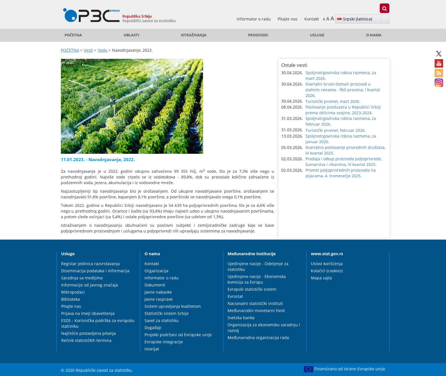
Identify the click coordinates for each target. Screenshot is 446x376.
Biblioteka (70, 299)
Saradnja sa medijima (82, 278)
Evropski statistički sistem (252, 289)
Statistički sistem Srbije (166, 313)
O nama (373, 35)
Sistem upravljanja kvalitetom (172, 306)
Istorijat (151, 349)
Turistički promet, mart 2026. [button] (332, 101)
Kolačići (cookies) (327, 270)
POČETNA (73, 35)
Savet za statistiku (161, 320)
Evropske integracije (163, 341)
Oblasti (131, 35)
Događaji (152, 327)
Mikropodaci (73, 292)
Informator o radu (254, 19)
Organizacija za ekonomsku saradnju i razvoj (264, 327)
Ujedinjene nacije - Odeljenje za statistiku (258, 266)
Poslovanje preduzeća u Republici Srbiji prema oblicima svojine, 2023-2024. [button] (343, 109)
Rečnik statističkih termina (86, 340)
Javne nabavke (158, 292)
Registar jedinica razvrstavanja (90, 263)
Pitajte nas (288, 19)
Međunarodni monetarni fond (256, 310)
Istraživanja (194, 35)
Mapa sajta (321, 278)
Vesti (88, 50)
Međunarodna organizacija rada (258, 337)
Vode (103, 50)
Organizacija (156, 270)
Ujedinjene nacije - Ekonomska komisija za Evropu (257, 279)
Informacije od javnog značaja (89, 285)
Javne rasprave (158, 299)
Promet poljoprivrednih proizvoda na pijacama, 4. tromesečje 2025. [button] (340, 172)
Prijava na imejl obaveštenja (88, 313)
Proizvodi (258, 35)
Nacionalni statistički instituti (255, 303)
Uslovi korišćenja (327, 263)
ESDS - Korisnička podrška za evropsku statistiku (98, 323)
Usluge (317, 35)
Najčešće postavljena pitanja (88, 333)
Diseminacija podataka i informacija (95, 270)
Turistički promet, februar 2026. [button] (335, 130)
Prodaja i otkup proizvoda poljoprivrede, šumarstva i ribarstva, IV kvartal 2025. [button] (343, 161)
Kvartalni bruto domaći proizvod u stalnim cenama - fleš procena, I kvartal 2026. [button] (342, 89)
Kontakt (311, 19)
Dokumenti (154, 285)
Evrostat (235, 296)
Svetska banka (241, 317)
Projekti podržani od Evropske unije (178, 334)
